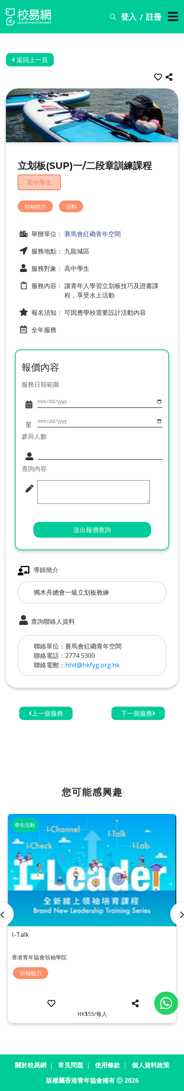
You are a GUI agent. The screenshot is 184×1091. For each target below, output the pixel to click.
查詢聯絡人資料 (46, 620)
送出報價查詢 (92, 529)
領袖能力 (35, 206)
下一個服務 (138, 713)
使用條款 (107, 1065)
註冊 (154, 16)
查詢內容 (34, 468)
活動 (71, 206)
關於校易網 (30, 1065)
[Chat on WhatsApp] (166, 1003)
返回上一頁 (30, 59)
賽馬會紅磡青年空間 (92, 234)
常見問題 (70, 1065)
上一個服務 (46, 713)
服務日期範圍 (40, 384)
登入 (129, 16)
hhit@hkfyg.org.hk (92, 665)
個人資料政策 (150, 1065)
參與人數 (34, 436)
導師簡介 (38, 570)
